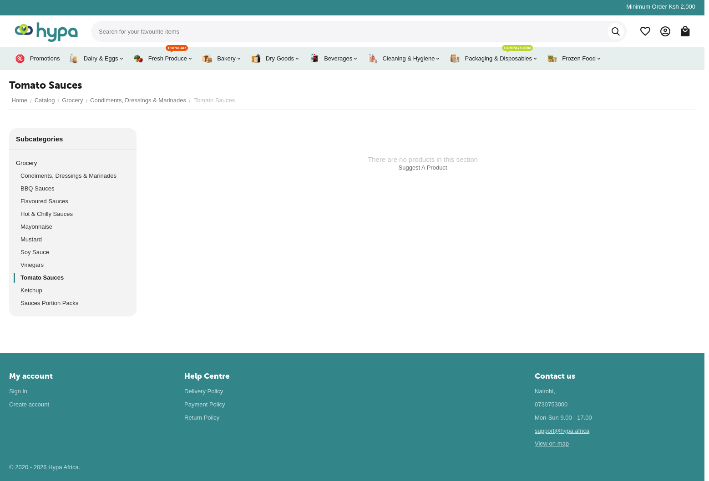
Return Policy (201, 417)
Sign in (18, 391)
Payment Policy (204, 404)
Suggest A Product (423, 167)
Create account (29, 404)
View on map (552, 443)
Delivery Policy (203, 391)
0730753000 (551, 404)
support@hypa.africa (562, 430)
